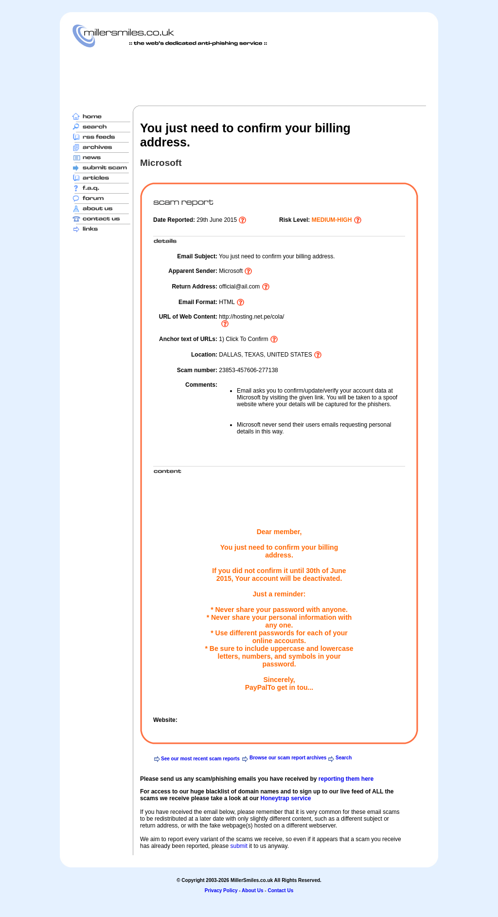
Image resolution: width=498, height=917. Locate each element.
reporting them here (346, 778)
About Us (252, 890)
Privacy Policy (221, 890)
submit (238, 846)
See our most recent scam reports (200, 758)
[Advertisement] (249, 76)
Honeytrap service (285, 798)
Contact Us (280, 890)
